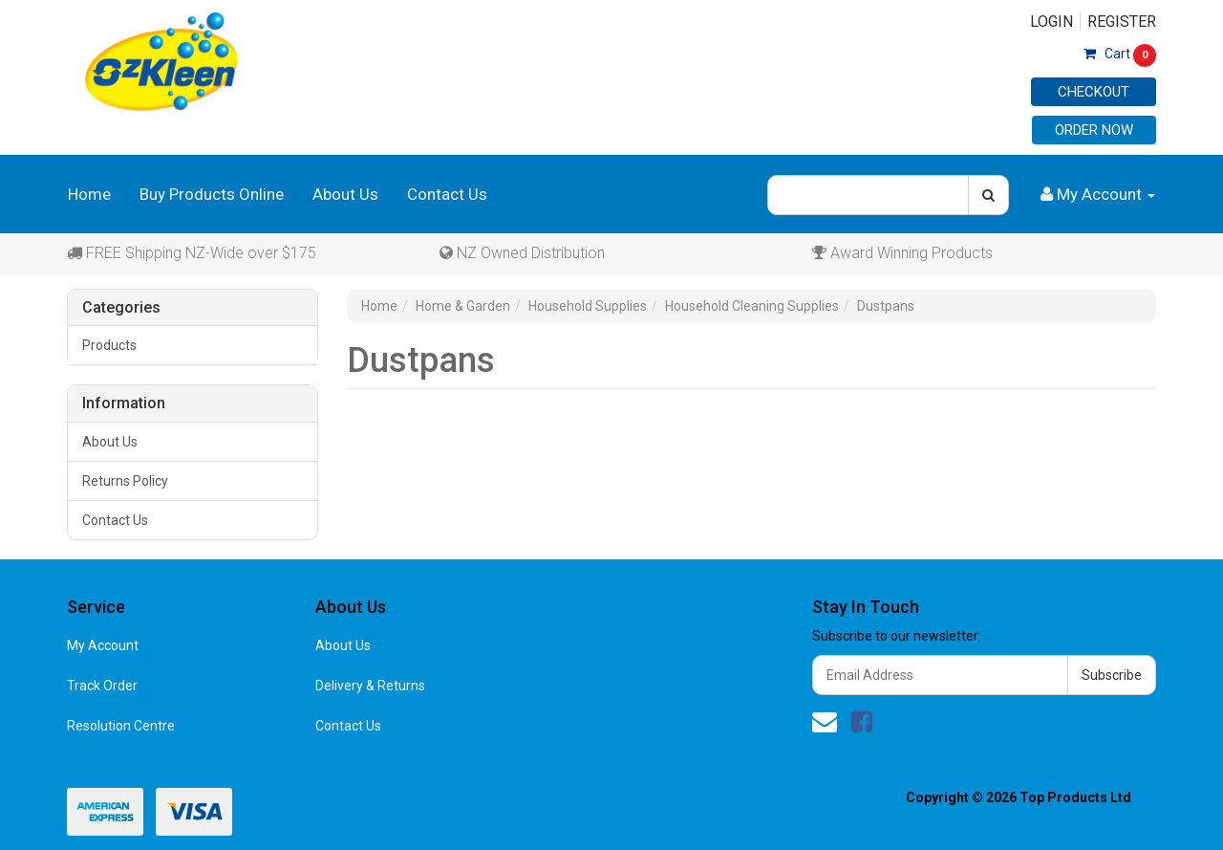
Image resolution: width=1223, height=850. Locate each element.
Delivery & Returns (370, 685)
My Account (103, 645)
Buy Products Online (211, 194)
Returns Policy (125, 481)
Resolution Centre (121, 725)
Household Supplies (587, 306)
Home (89, 194)
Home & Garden (463, 306)
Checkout (1093, 91)
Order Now (1094, 130)
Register (1121, 21)
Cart (1120, 53)
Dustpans (885, 306)
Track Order (102, 685)
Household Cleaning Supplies (752, 306)
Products (109, 345)
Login (1051, 21)
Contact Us (447, 194)
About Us (345, 194)
